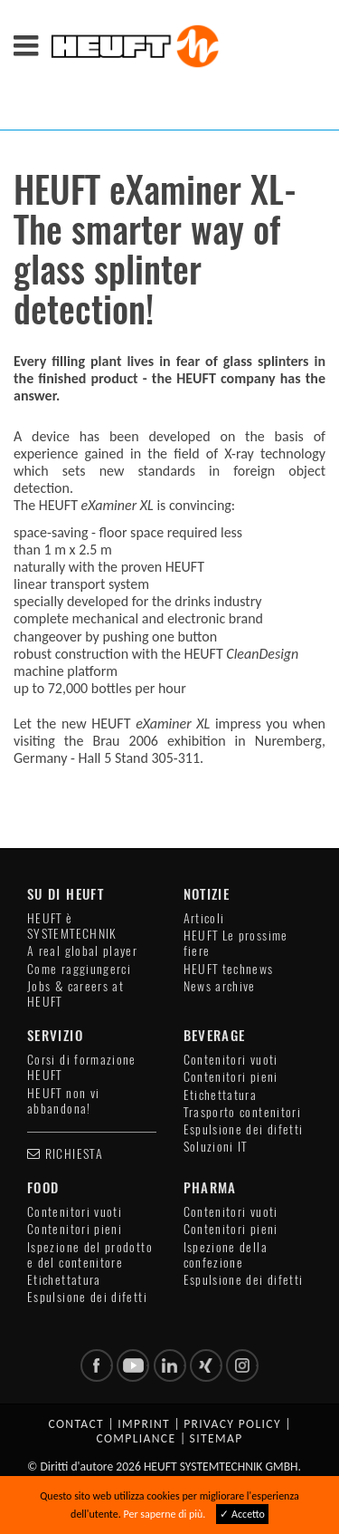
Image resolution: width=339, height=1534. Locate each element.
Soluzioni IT (216, 1146)
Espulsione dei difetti (244, 1129)
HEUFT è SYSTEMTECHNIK (72, 926)
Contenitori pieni (231, 1076)
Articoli (204, 918)
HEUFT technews (229, 969)
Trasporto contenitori (243, 1112)
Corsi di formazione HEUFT (82, 1067)
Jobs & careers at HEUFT (75, 994)
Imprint (144, 1424)
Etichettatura (221, 1095)
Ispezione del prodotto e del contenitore (90, 1255)
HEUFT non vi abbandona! (63, 1101)
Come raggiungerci (79, 969)
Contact (76, 1424)
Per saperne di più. (164, 1514)
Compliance (135, 1438)
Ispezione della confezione (226, 1255)
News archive (220, 986)
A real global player (82, 951)
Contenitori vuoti (231, 1059)
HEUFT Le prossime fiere (236, 943)
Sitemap (216, 1438)
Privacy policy (232, 1424)
